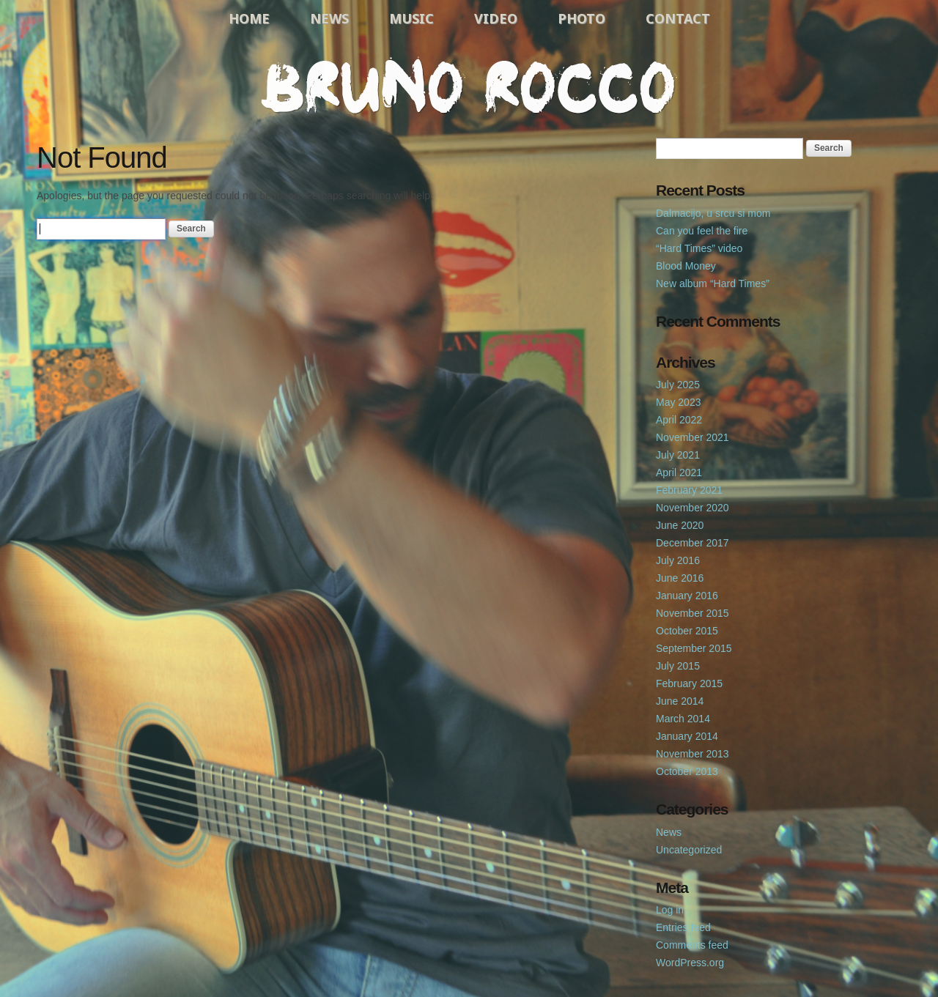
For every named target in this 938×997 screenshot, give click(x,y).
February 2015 (689, 683)
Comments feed (692, 945)
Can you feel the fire (701, 231)
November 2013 (692, 754)
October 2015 (687, 631)
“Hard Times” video (699, 248)
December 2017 (692, 543)
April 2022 (679, 420)
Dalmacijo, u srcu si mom (713, 213)
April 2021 (679, 472)
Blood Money (686, 266)
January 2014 (687, 736)
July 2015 (678, 666)
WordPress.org (690, 962)
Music (411, 18)
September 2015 (694, 648)
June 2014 (680, 701)
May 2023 (678, 402)
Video (495, 18)
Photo (581, 18)
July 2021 (678, 455)
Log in (670, 910)
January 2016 (687, 595)
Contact (678, 18)
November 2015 (692, 613)
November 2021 (692, 437)
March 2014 (683, 718)
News (329, 18)
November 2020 (692, 508)
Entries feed (683, 927)
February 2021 (689, 490)
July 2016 (678, 560)
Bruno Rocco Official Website (469, 85)
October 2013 (687, 771)
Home (249, 18)
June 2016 (680, 578)
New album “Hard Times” (712, 283)
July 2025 (678, 384)
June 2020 (680, 525)
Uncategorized (689, 850)
